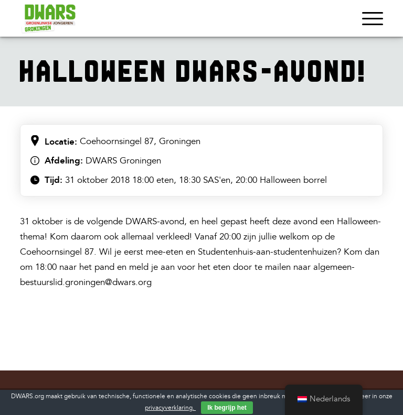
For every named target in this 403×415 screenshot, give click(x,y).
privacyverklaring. (170, 408)
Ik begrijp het (227, 407)
